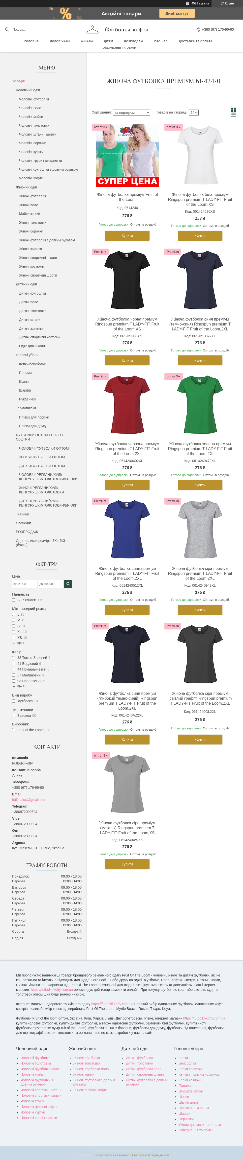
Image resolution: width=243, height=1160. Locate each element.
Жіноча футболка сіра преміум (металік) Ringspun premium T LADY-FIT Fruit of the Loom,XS (127, 828)
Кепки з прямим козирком (199, 1074)
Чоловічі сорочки (32, 143)
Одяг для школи (32, 346)
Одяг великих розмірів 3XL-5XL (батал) (41, 543)
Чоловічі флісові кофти (39, 1107)
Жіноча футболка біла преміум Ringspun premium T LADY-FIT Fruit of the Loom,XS (200, 199)
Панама (185, 1086)
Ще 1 (21, 643)
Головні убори (27, 355)
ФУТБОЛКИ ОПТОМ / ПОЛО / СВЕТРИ (39, 437)
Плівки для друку (33, 426)
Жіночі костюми (31, 266)
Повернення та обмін (118, 47)
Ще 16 (21, 686)
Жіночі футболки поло (91, 1069)
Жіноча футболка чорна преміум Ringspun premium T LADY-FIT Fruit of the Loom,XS (127, 324)
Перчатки (186, 1119)
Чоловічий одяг (28, 90)
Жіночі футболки (32, 196)
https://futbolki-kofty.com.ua (52, 990)
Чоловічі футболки (34, 99)
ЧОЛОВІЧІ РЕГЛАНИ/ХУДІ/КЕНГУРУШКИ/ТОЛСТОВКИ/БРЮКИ (48, 477)
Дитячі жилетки (31, 328)
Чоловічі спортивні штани (41, 1090)
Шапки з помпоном (194, 1108)
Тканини (22, 514)
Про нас (161, 41)
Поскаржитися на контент (112, 1155)
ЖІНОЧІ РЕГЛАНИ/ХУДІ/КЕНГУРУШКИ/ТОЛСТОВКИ (41, 490)
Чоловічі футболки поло (40, 1069)
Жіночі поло (28, 205)
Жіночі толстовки (32, 223)
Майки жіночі (29, 214)
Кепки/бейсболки (32, 364)
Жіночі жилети (30, 249)
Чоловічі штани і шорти (37, 134)
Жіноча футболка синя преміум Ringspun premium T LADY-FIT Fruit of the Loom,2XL (127, 573)
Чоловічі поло (30, 108)
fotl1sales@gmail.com (29, 800)
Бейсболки (187, 1063)
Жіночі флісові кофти (90, 1090)
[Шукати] (6, 29)
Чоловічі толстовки (34, 125)
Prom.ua (144, 1151)
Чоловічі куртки (31, 152)
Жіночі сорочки (31, 231)
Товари (18, 81)
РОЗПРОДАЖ (133, 41)
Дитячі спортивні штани (145, 1074)
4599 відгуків (200, 3)
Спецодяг (23, 523)
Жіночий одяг (26, 187)
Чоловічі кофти (31, 178)
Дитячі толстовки (32, 311)
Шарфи (25, 390)
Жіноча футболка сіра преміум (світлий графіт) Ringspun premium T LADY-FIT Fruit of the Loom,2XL (200, 698)
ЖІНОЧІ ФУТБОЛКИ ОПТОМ (42, 457)
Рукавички (27, 399)
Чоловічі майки (31, 117)
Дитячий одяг (26, 284)
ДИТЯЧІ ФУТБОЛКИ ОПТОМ (42, 466)
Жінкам (87, 41)
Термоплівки (26, 408)
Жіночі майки (83, 1074)
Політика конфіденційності (150, 1155)
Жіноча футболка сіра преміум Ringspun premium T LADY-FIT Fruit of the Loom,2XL (200, 573)
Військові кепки (191, 1091)
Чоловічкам (60, 41)
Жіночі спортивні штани (38, 258)
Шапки (24, 382)
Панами (25, 373)
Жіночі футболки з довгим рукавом (47, 240)
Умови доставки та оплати (200, 1125)
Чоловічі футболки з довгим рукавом (48, 169)
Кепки (183, 1058)
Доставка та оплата (195, 41)
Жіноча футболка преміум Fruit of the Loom (127, 197)
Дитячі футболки (32, 293)
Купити (127, 236)
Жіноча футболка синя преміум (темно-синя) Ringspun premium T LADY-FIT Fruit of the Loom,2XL (200, 324)
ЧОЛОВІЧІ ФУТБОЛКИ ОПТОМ (44, 448)
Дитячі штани (29, 320)
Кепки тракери (190, 1069)
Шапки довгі (188, 1102)
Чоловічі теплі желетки (39, 1118)
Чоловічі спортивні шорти (41, 1095)
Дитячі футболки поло (143, 1069)
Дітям (108, 41)
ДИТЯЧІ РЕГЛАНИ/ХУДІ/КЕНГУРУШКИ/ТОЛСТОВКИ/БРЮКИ (48, 503)
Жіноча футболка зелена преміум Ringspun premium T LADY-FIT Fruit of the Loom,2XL (200, 449)
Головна (31, 41)
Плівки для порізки (34, 417)
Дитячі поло (28, 302)
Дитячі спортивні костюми (40, 337)
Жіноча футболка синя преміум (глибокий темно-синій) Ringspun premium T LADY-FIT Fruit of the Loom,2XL (127, 700)
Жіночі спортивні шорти (38, 275)
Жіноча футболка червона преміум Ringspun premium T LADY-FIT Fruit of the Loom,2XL (127, 449)
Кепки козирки (190, 1080)
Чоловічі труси (32, 1101)
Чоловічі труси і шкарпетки (40, 160)
